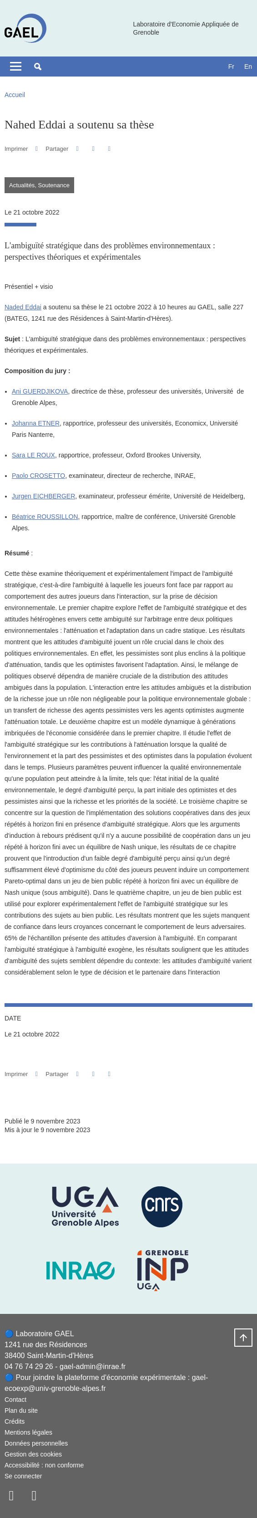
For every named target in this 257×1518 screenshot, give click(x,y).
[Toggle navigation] (16, 66)
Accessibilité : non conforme (44, 1465)
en (248, 66)
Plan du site (21, 1410)
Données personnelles (36, 1443)
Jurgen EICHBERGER (43, 496)
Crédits (15, 1421)
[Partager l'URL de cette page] (109, 149)
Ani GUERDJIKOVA (40, 391)
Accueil (15, 94)
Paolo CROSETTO (38, 475)
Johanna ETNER (36, 423)
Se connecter (23, 1476)
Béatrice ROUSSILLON (45, 516)
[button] (38, 66)
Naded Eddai (23, 307)
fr (231, 66)
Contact (15, 1399)
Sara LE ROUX (33, 455)
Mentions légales (28, 1432)
